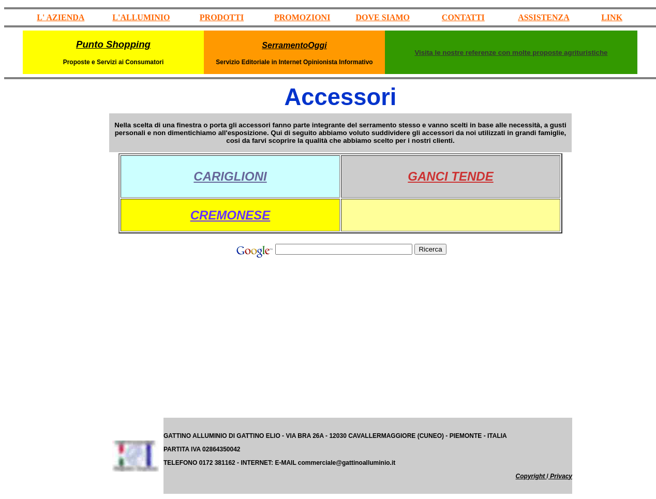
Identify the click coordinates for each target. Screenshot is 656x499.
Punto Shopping (113, 44)
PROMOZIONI (302, 17)
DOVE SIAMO (383, 17)
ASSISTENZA (544, 17)
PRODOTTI (222, 17)
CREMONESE (230, 215)
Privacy (560, 476)
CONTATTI (463, 17)
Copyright (531, 476)
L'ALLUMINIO (141, 17)
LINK (611, 17)
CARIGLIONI (229, 176)
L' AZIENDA (60, 17)
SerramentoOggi (294, 45)
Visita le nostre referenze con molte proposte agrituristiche (510, 52)
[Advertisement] (55, 261)
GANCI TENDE (450, 176)
